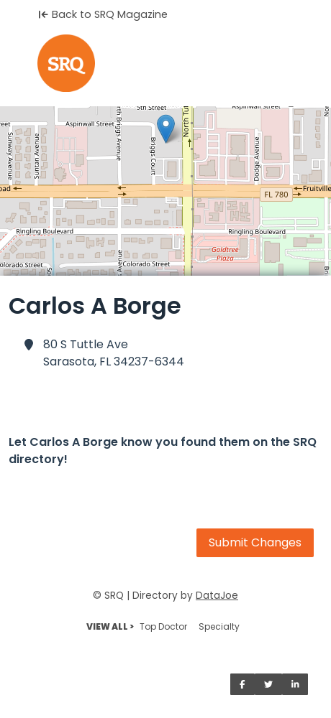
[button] (166, 129)
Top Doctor (163, 626)
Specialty (219, 626)
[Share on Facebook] (242, 684)
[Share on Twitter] (268, 684)
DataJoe (217, 595)
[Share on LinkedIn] (295, 684)
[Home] (165, 63)
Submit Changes (255, 542)
